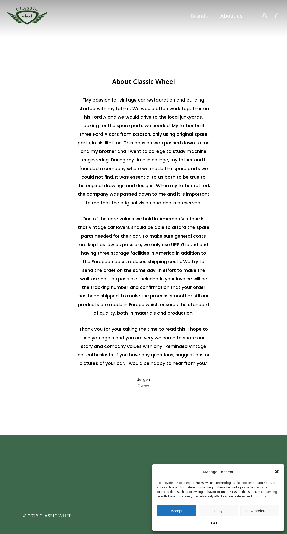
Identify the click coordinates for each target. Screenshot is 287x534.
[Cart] (277, 16)
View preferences (260, 511)
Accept (176, 511)
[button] (276, 471)
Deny (218, 511)
